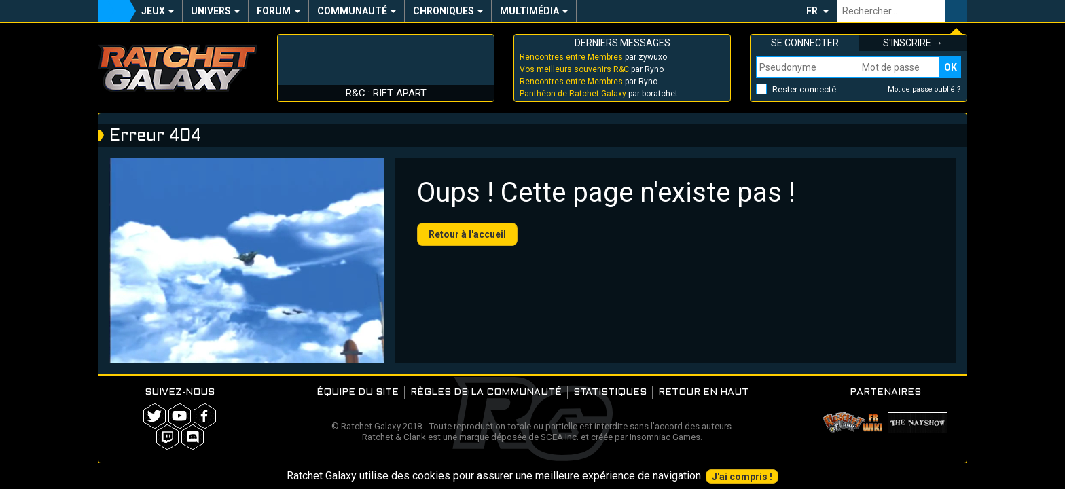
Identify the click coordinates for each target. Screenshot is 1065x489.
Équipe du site (358, 392)
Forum (274, 10)
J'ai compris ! (742, 476)
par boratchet (599, 93)
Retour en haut (703, 392)
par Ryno (592, 69)
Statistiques (610, 392)
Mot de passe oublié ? (924, 89)
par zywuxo (593, 57)
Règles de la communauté (486, 392)
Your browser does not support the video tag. (246, 260)
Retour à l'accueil (467, 234)
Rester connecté (804, 89)
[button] (810, 11)
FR (812, 10)
